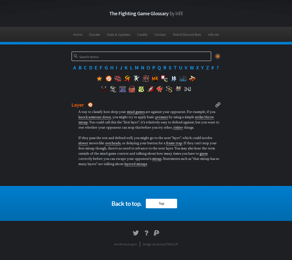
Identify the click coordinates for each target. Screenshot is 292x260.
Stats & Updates (118, 34)
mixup (156, 159)
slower (83, 143)
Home (77, 34)
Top (161, 203)
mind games (136, 112)
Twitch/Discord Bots (187, 34)
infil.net (213, 34)
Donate (94, 34)
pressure (161, 117)
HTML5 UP (171, 244)
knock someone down (94, 117)
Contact (160, 34)
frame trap (174, 143)
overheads (112, 143)
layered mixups (135, 164)
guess (204, 154)
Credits (142, 34)
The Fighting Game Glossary (146, 13)
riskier (178, 128)
